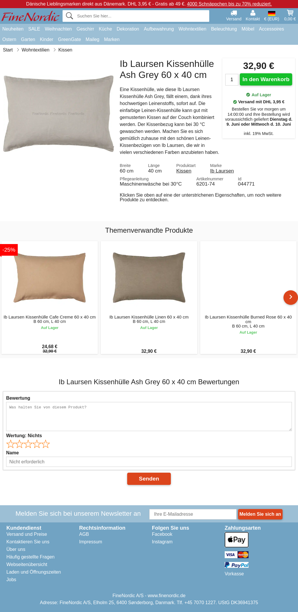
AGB (84, 534)
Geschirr (85, 28)
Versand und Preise (26, 534)
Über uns (15, 549)
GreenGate (69, 39)
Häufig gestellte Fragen (30, 556)
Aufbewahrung (159, 28)
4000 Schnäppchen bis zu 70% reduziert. (229, 3)
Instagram (162, 541)
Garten (28, 39)
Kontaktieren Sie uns (27, 541)
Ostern (9, 39)
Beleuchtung (224, 28)
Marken (111, 39)
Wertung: (24, 435)
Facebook (162, 534)
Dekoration (128, 28)
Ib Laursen (222, 171)
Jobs (11, 579)
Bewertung (18, 398)
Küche (105, 28)
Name (12, 452)
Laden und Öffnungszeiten (33, 572)
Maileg (92, 39)
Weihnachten (58, 28)
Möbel (248, 28)
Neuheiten (13, 28)
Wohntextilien (192, 28)
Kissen (183, 171)
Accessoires (271, 28)
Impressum (90, 541)
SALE (34, 28)
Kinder (46, 39)
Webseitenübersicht (26, 564)
